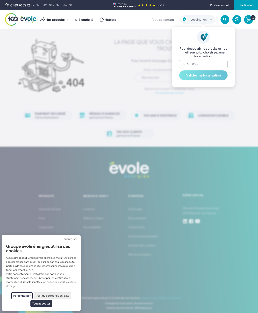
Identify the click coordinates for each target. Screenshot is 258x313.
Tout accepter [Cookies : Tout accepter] (41, 303)
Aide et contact (163, 19)
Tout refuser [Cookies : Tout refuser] (69, 239)
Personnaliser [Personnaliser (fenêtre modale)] (22, 295)
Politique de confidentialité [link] (52, 295)
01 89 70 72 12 (17, 5)
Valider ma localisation (203, 75)
